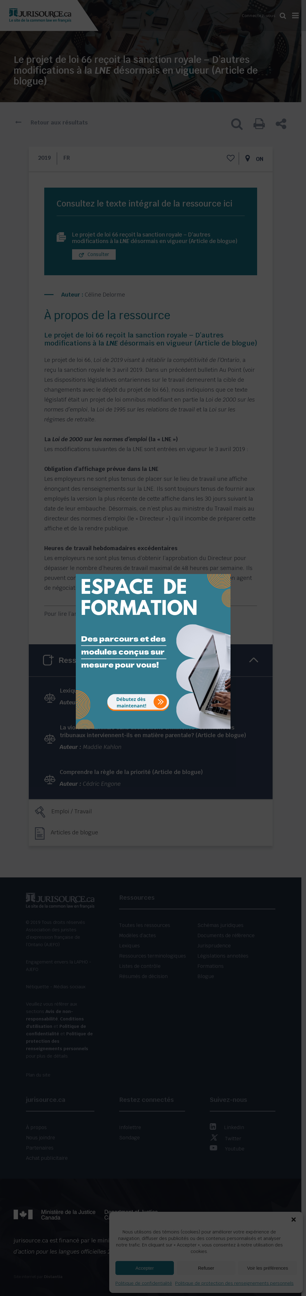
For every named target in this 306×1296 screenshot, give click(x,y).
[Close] (225, 569)
